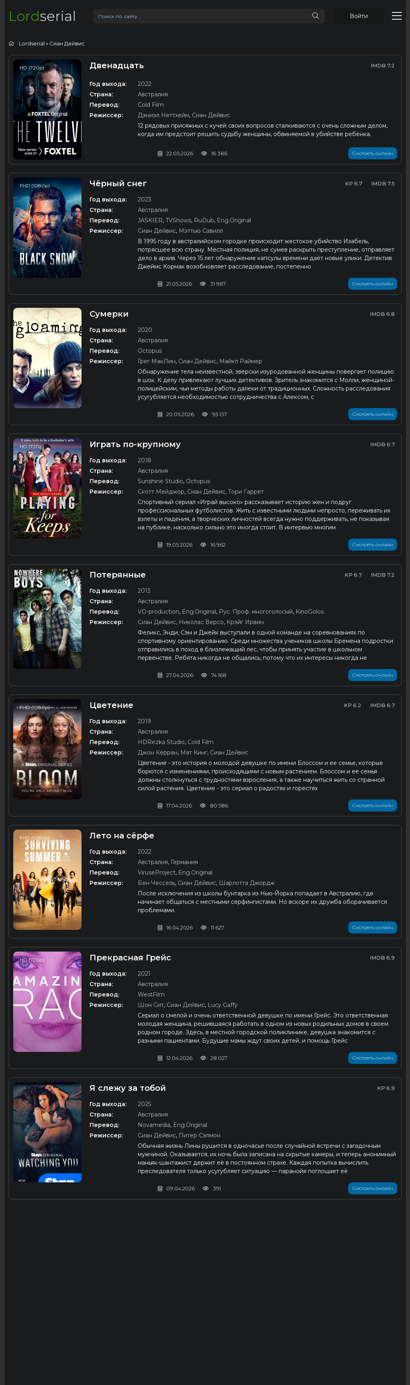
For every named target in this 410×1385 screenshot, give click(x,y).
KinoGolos (310, 611)
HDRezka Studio (161, 742)
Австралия (153, 94)
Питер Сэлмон (199, 1135)
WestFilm (151, 994)
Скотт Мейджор (161, 491)
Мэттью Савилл (201, 230)
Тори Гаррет (246, 491)
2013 (144, 590)
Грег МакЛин (156, 361)
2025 (144, 1104)
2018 (144, 460)
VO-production (158, 611)
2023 (144, 199)
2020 (145, 330)
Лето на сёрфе (122, 835)
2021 (144, 973)
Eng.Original (234, 220)
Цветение (111, 705)
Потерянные (118, 575)
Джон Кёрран (157, 752)
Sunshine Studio (160, 481)
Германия (184, 862)
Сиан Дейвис (211, 115)
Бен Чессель (156, 883)
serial (42, 16)
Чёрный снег (118, 183)
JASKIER (150, 220)
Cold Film (151, 104)
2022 (144, 83)
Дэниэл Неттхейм (163, 115)
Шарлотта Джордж (247, 883)
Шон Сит (151, 1005)
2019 (144, 721)
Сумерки (109, 314)
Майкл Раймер (240, 361)
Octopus (150, 350)
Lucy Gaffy (223, 1005)
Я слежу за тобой (128, 1088)
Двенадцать (117, 65)
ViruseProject (156, 872)
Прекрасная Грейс (130, 957)
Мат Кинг (193, 752)
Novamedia (154, 1125)
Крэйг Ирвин (245, 622)
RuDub (204, 220)
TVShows (178, 220)
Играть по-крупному (135, 444)
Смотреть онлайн (372, 153)
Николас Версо (201, 622)
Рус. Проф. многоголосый (256, 611)
